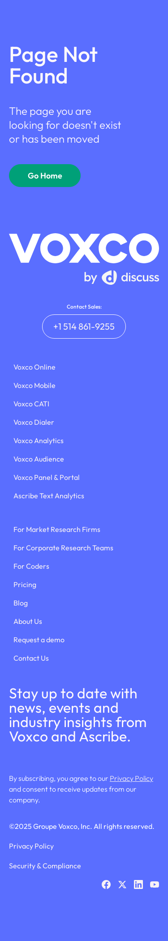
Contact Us (31, 657)
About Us (27, 621)
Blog (20, 602)
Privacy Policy (131, 778)
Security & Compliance (45, 865)
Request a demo (39, 639)
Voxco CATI (31, 403)
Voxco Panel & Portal (46, 477)
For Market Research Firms (56, 529)
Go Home (45, 175)
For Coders (31, 566)
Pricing (24, 584)
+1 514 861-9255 (84, 326)
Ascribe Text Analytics (48, 495)
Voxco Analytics (38, 440)
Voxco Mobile (34, 385)
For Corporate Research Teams (63, 547)
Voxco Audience (38, 458)
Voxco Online (34, 366)
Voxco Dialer (33, 422)
